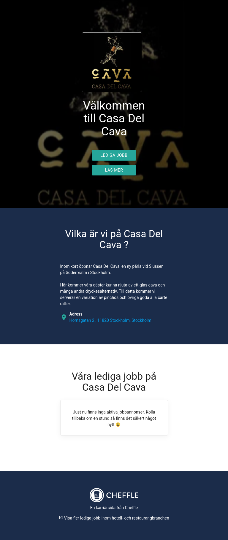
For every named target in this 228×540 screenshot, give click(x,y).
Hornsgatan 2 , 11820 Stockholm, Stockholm (110, 320)
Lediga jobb (114, 155)
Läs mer (114, 170)
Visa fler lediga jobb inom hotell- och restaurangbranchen (114, 518)
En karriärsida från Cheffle (114, 507)
